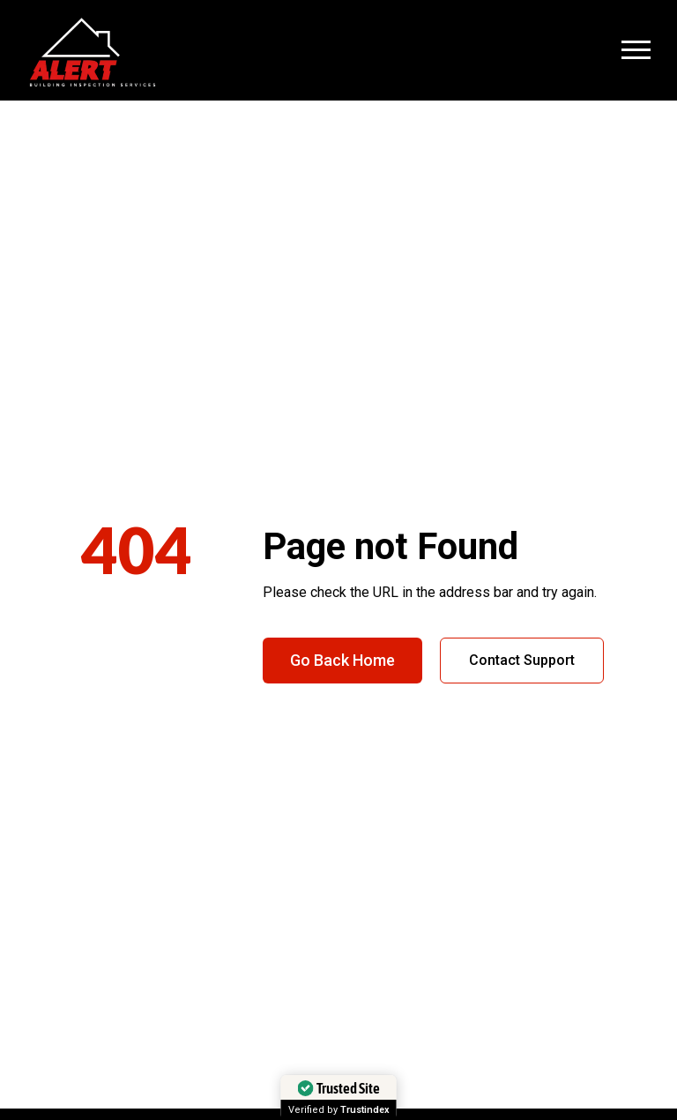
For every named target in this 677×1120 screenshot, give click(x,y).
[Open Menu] (636, 49)
